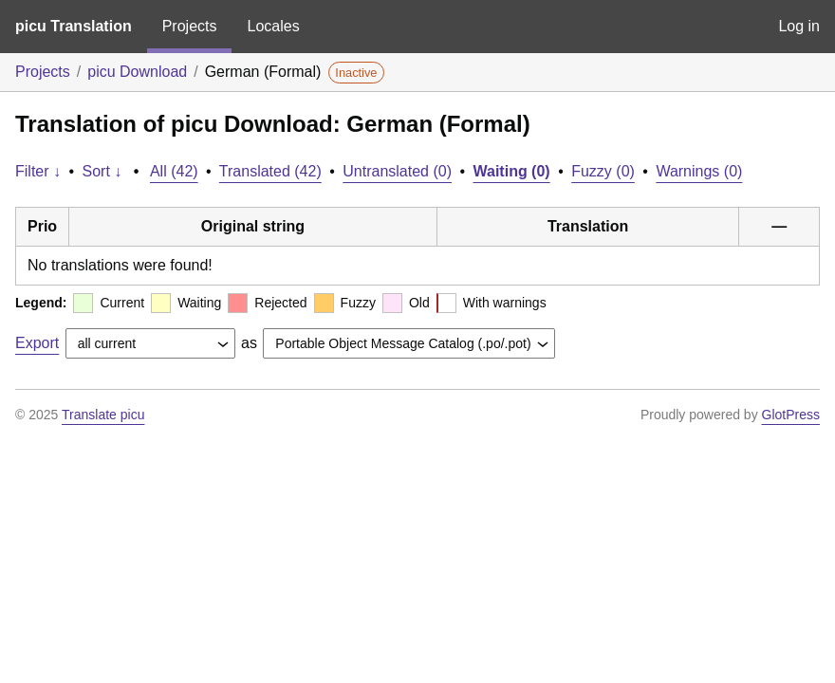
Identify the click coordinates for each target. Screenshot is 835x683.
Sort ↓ (102, 171)
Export (37, 343)
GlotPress (791, 414)
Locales (273, 26)
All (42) (174, 171)
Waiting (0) (511, 171)
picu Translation (73, 26)
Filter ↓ (38, 171)
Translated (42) (270, 171)
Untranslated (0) (397, 171)
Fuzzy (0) (603, 171)
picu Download (137, 72)
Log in (799, 26)
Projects (189, 26)
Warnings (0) (699, 171)
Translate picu (103, 414)
